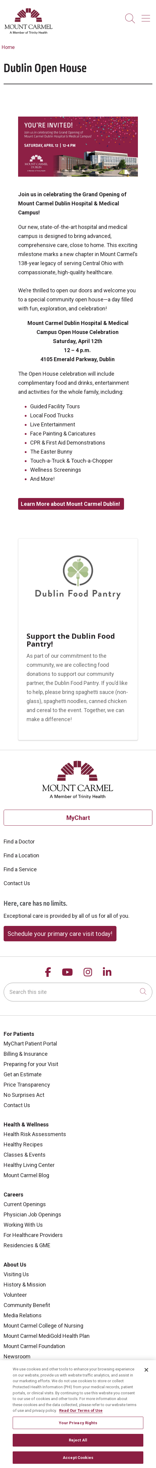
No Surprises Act (24, 1095)
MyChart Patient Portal (30, 1043)
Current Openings (25, 1204)
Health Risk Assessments (35, 1134)
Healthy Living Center (29, 1165)
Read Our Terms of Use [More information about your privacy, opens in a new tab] (81, 1414)
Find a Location (21, 855)
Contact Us (17, 883)
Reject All (78, 1444)
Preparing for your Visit (31, 1064)
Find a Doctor (19, 841)
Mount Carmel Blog (26, 1175)
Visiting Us (16, 1274)
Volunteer (15, 1295)
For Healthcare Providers (33, 1235)
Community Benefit (27, 1305)
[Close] (146, 1374)
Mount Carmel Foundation (34, 1346)
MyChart (78, 817)
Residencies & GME (27, 1245)
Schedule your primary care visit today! (60, 933)
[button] (147, 16)
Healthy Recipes (23, 1144)
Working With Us (23, 1225)
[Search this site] (78, 992)
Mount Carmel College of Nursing (43, 1325)
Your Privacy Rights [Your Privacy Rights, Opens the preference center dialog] (78, 1427)
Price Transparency (27, 1084)
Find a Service (20, 869)
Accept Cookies (78, 1461)
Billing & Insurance (26, 1054)
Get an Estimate (23, 1074)
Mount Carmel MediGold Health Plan (47, 1336)
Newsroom (17, 1356)
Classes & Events (25, 1155)
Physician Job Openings (32, 1214)
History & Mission (25, 1284)
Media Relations (23, 1315)
